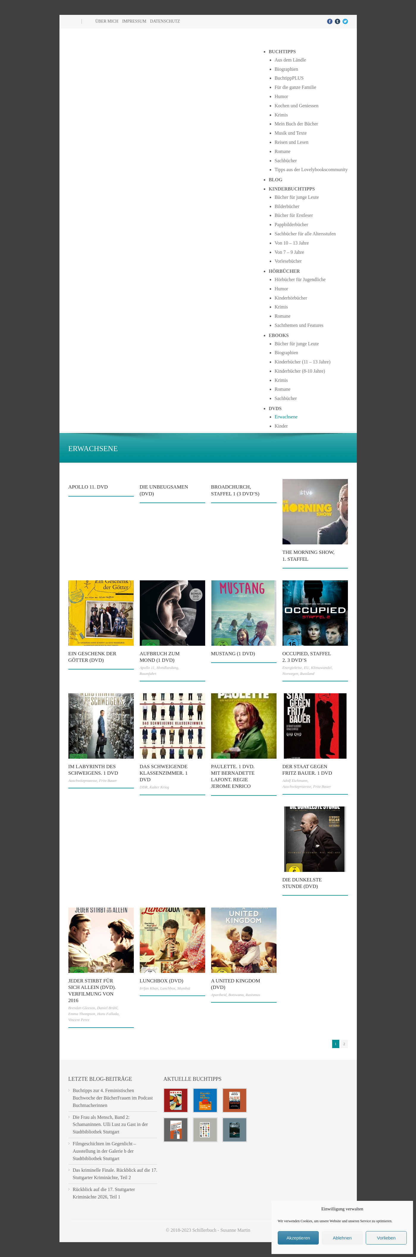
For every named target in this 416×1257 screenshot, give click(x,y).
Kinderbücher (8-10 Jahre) (299, 371)
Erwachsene (285, 416)
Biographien (286, 69)
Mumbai (183, 988)
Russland (307, 673)
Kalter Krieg (159, 787)
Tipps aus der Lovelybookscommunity (311, 169)
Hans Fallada (108, 1014)
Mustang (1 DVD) (233, 653)
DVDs (275, 408)
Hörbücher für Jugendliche (300, 279)
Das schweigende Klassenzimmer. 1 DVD (164, 773)
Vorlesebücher (288, 261)
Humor (281, 96)
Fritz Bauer (108, 780)
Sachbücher (285, 160)
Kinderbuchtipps (292, 188)
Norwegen (290, 673)
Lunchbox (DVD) (161, 981)
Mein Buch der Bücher (296, 123)
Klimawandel (321, 667)
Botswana (236, 995)
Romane (282, 151)
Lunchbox (167, 988)
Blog (275, 179)
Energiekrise (292, 667)
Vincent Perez (79, 1019)
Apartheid (219, 995)
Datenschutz (165, 21)
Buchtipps (282, 51)
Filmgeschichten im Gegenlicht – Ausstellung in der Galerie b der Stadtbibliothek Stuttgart (104, 1151)
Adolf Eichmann (294, 780)
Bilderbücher (286, 206)
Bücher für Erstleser (293, 215)
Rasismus (253, 995)
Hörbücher (284, 271)
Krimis (281, 114)
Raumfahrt (148, 673)
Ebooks (279, 335)
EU (306, 667)
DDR (144, 787)
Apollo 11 (147, 667)
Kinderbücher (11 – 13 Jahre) (302, 361)
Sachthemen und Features (298, 325)
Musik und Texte (290, 133)
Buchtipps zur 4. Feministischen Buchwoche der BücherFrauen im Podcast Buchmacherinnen (113, 1098)
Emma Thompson (81, 1014)
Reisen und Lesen (291, 142)
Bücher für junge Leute (296, 197)
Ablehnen (342, 1237)
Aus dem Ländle (290, 59)
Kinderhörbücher (290, 297)
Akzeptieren (298, 1237)
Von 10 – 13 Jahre (291, 242)
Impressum (134, 21)
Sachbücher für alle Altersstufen (305, 233)
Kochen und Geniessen (296, 105)
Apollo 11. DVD (88, 487)
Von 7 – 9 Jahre (289, 252)
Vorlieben (386, 1237)
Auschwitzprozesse (82, 780)
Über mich (106, 21)
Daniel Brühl (107, 1008)
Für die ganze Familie (295, 87)
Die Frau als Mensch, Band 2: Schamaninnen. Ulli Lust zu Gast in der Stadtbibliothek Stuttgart (110, 1125)
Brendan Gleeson (81, 1008)
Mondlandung (167, 667)
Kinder (281, 426)
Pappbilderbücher (291, 224)
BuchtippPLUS (289, 78)
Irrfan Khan (149, 988)
